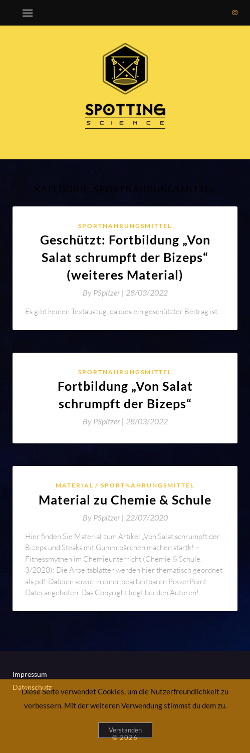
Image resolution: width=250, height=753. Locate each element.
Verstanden (125, 730)
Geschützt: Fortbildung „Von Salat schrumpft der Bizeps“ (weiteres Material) (125, 257)
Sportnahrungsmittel (125, 225)
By (104, 292)
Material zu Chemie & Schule (125, 499)
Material (75, 485)
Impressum (30, 674)
